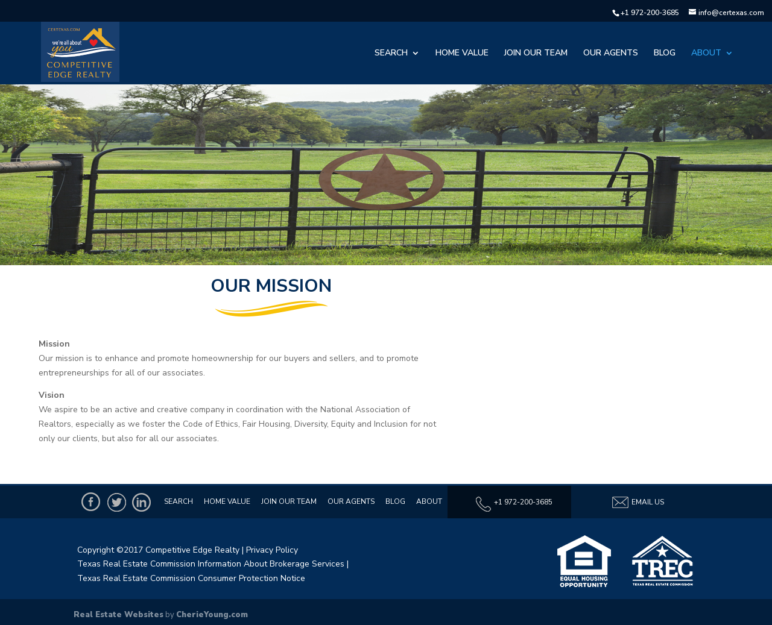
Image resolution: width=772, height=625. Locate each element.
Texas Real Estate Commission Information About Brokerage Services (210, 564)
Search (391, 53)
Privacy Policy (272, 550)
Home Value (462, 53)
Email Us (637, 502)
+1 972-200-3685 (650, 12)
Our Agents (610, 53)
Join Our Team (536, 53)
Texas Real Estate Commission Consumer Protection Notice (191, 578)
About (706, 53)
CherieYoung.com (212, 614)
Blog (665, 53)
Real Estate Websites (118, 614)
